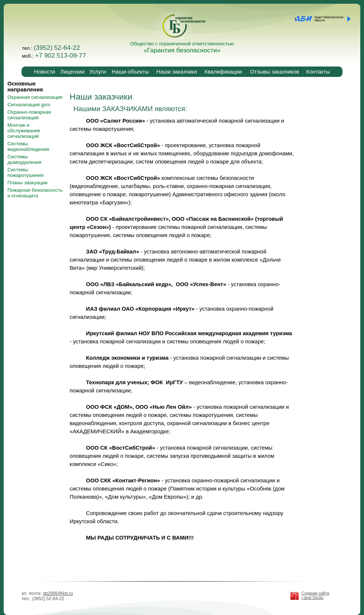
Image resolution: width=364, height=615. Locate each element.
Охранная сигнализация (34, 97)
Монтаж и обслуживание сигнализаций (23, 130)
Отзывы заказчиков (274, 72)
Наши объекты (130, 72)
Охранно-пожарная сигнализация (29, 114)
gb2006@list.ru (58, 593)
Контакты (318, 72)
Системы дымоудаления (24, 159)
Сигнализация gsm (28, 104)
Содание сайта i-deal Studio (315, 595)
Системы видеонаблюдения (28, 146)
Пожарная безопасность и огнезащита (34, 192)
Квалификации (223, 72)
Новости (44, 72)
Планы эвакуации (27, 182)
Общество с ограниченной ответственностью (182, 47)
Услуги (97, 72)
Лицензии (72, 72)
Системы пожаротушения (25, 172)
